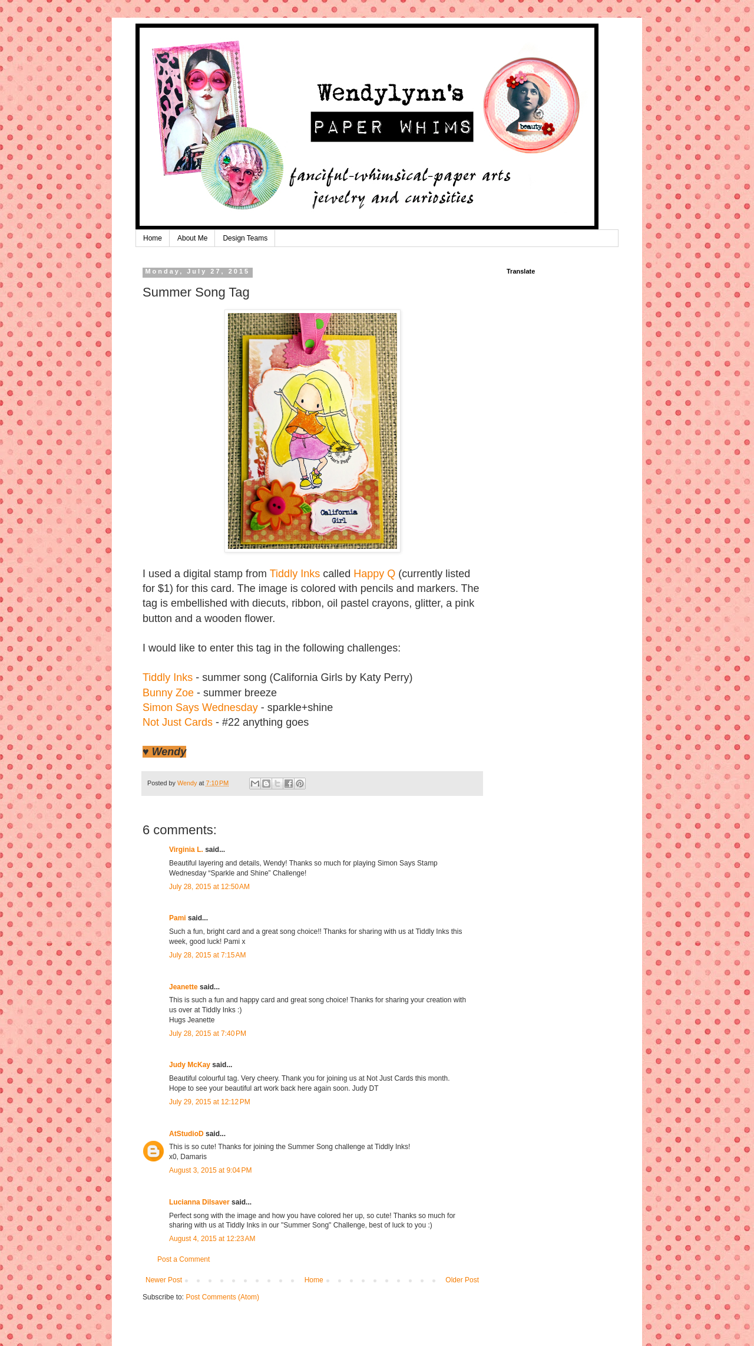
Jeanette (183, 987)
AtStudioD (186, 1134)
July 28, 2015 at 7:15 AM (207, 955)
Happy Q (374, 574)
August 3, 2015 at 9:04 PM (210, 1170)
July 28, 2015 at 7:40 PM (207, 1033)
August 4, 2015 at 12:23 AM (212, 1239)
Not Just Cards (178, 722)
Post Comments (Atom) (222, 1297)
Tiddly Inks (295, 574)
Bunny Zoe (168, 693)
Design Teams (245, 238)
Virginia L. (186, 849)
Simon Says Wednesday (200, 707)
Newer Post (163, 1280)
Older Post (462, 1280)
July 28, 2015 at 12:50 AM (209, 887)
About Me (192, 238)
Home (152, 238)
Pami (177, 918)
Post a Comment (183, 1259)
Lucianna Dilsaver (199, 1202)
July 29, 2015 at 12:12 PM (209, 1102)
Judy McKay (189, 1065)
